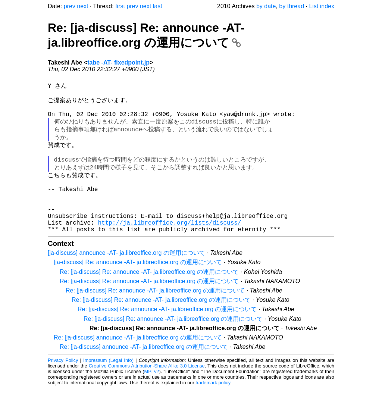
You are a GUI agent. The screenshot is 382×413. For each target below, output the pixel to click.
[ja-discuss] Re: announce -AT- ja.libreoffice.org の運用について (138, 287)
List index (321, 6)
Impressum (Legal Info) (108, 385)
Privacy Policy (63, 385)
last (157, 6)
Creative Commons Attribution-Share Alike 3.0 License (147, 390)
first (120, 6)
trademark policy (212, 407)
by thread (291, 6)
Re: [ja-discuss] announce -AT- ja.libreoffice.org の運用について (138, 362)
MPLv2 (151, 396)
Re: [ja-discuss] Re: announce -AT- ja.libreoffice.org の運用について (149, 296)
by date (266, 6)
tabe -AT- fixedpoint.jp (118, 62)
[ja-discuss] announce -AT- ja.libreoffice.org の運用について (126, 277)
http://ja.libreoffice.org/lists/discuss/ (169, 245)
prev (69, 6)
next (82, 6)
